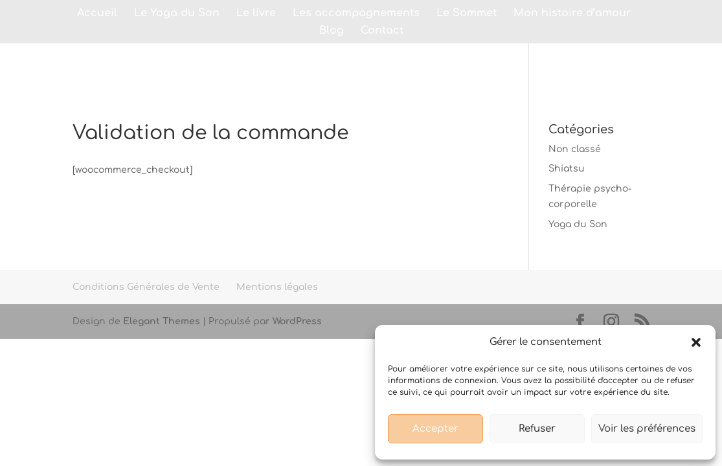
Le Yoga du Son (177, 13)
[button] (696, 342)
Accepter (435, 428)
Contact (382, 31)
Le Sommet (466, 13)
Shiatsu (566, 168)
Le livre (256, 13)
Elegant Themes (161, 321)
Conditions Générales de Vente (146, 287)
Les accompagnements (356, 13)
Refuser (537, 428)
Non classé (574, 149)
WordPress (297, 321)
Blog (331, 31)
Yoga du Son (577, 224)
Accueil (97, 13)
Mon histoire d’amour (572, 13)
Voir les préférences (646, 428)
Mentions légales (277, 287)
